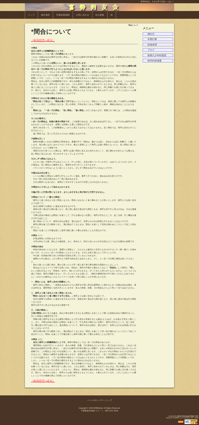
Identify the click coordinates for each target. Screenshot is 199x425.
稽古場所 (45, 15)
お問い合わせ (82, 15)
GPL (192, 418)
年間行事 (152, 39)
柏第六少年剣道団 (157, 55)
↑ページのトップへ (95, 400)
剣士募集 (99, 15)
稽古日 (151, 34)
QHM (196, 418)
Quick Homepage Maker (186, 416)
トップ (31, 15)
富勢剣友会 (98, 408)
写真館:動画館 (63, 15)
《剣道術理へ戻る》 (43, 40)
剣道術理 (152, 44)
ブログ (151, 50)
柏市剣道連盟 (155, 60)
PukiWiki (176, 418)
